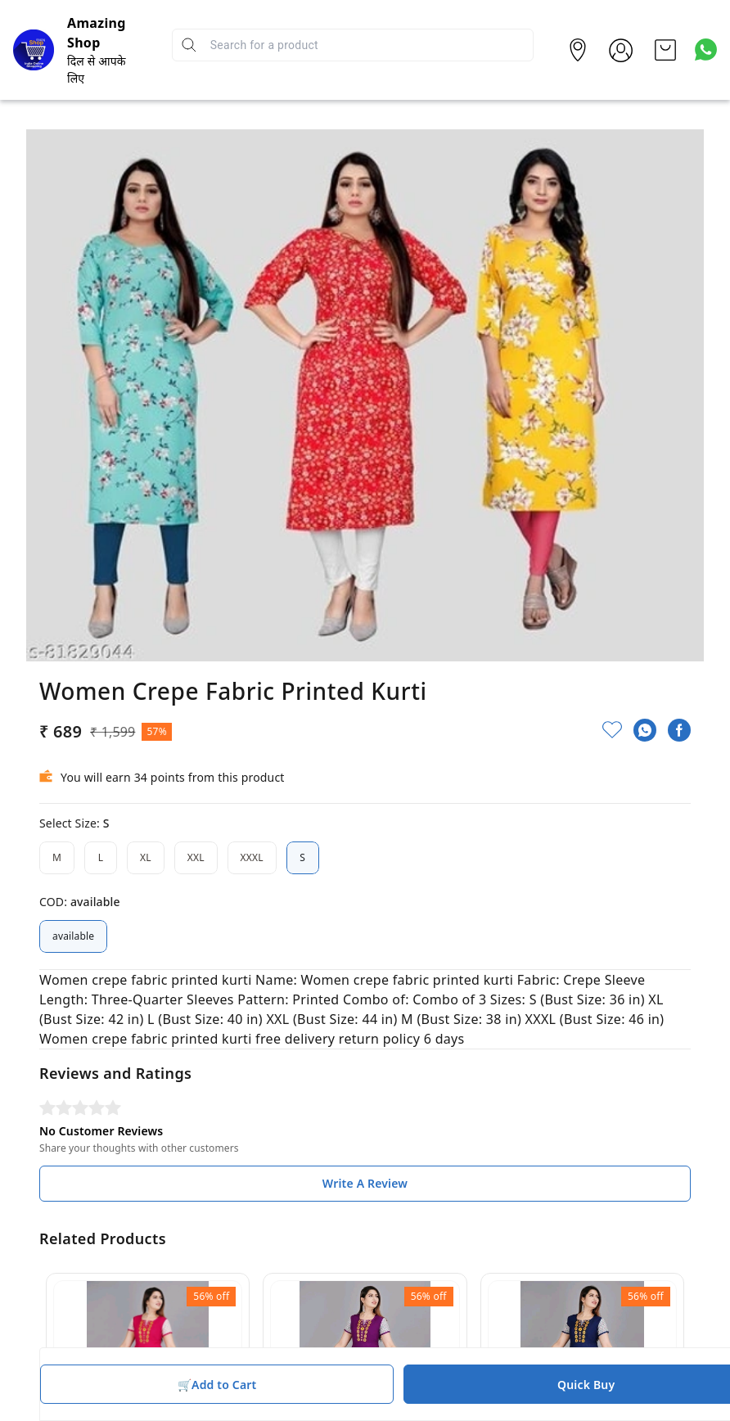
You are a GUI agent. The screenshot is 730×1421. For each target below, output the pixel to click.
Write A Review (365, 1183)
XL (146, 857)
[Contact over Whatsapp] (706, 49)
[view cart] (665, 50)
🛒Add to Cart (217, 1384)
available (73, 936)
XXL (196, 857)
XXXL (252, 857)
